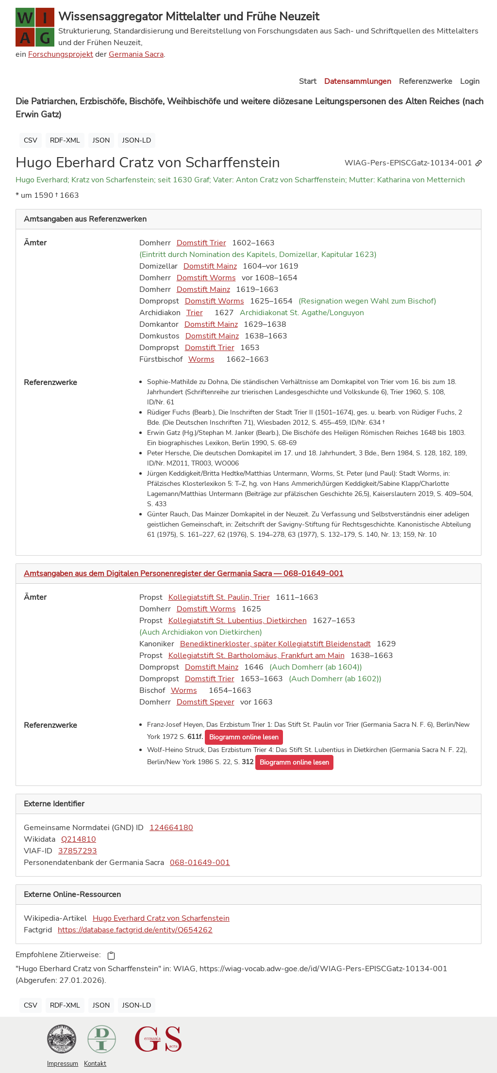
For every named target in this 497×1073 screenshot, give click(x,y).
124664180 (171, 827)
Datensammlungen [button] (357, 81)
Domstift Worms (206, 277)
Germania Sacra (136, 54)
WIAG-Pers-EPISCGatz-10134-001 (414, 163)
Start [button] (307, 81)
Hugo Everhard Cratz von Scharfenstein (161, 918)
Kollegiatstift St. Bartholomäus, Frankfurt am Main (256, 655)
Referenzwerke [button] (425, 81)
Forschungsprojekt (60, 54)
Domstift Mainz (210, 266)
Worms (201, 359)
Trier (194, 312)
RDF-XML (65, 140)
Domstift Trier (201, 243)
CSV (30, 140)
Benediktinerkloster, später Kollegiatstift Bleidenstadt (275, 644)
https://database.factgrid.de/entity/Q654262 (135, 930)
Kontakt (95, 1063)
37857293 (77, 851)
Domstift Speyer (205, 702)
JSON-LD (136, 140)
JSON (101, 140)
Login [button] (470, 81)
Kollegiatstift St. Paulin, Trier (219, 597)
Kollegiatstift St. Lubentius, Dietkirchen (237, 620)
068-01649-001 (200, 862)
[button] (244, 737)
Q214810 (78, 839)
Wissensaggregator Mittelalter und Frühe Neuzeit (188, 16)
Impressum (62, 1063)
